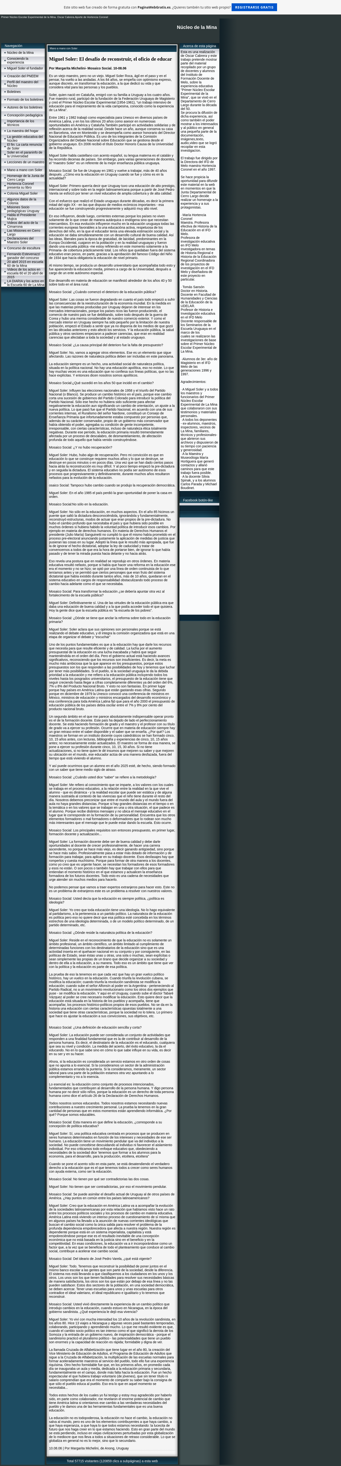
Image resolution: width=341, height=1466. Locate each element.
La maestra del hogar (22, 131)
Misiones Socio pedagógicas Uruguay (23, 209)
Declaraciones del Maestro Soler (20, 240)
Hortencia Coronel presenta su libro (20, 185)
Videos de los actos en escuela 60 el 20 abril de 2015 (25, 273)
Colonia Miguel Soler (22, 193)
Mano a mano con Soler (24, 170)
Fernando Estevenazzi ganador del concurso (23, 256)
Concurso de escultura (23, 248)
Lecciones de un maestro (25, 162)
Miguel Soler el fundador (25, 68)
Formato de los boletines (25, 99)
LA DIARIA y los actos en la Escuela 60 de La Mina (25, 283)
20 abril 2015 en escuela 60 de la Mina (25, 264)
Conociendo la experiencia (17, 60)
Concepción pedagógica (25, 115)
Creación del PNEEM (22, 76)
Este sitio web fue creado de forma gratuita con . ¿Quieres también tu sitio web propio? (170, 7)
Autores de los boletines (24, 107)
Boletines (14, 92)
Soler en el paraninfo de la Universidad (24, 154)
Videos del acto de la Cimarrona (22, 224)
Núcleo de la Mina (20, 52)
